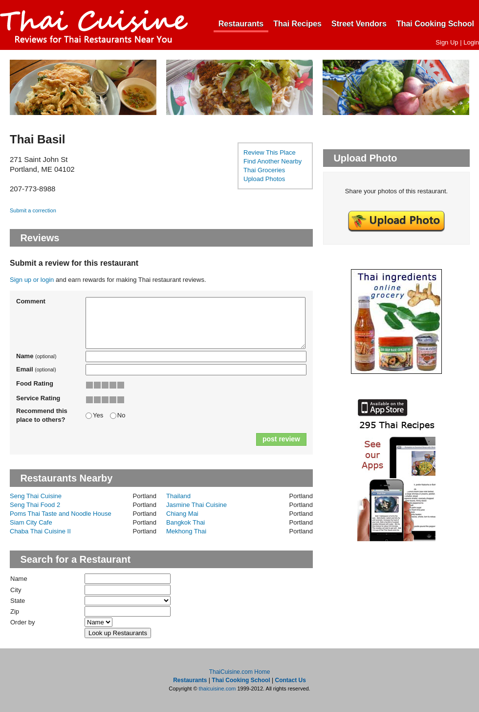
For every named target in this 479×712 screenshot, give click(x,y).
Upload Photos (264, 179)
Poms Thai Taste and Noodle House (60, 513)
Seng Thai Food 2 (35, 504)
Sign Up (446, 42)
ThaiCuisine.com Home (239, 671)
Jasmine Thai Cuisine (196, 504)
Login (471, 42)
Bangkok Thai (185, 522)
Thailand (178, 496)
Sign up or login (32, 279)
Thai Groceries (264, 170)
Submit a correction (33, 210)
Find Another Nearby (272, 161)
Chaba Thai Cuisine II (40, 531)
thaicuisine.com (217, 688)
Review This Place (269, 152)
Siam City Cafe (31, 522)
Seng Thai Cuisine (36, 496)
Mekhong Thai (186, 531)
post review (281, 439)
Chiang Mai (182, 513)
